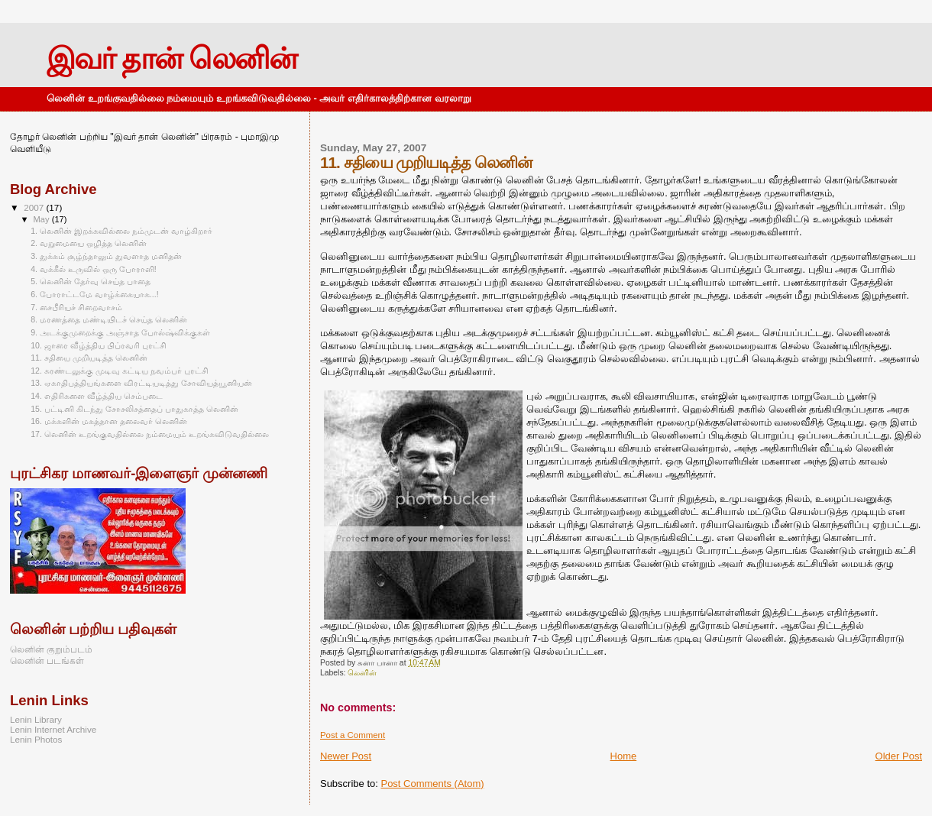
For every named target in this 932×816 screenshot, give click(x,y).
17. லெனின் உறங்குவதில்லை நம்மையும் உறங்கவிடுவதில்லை (149, 434)
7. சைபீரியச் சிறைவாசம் (76, 307)
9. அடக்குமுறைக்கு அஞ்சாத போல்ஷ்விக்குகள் (120, 332)
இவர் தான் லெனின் (171, 58)
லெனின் (362, 673)
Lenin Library (36, 719)
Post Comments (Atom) (432, 783)
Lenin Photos (36, 739)
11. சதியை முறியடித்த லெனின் (89, 357)
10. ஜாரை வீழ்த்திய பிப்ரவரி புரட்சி (98, 345)
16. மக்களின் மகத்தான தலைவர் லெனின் (108, 421)
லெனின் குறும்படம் (51, 649)
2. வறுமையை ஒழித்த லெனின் (89, 243)
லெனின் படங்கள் (47, 660)
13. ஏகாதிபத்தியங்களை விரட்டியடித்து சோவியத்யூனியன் (141, 382)
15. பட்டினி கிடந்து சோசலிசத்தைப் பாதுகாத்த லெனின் (134, 408)
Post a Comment (352, 735)
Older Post (898, 756)
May (43, 219)
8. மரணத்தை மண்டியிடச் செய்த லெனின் (109, 319)
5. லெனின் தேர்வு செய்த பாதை (90, 281)
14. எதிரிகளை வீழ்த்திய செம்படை (97, 395)
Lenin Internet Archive (53, 729)
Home (623, 756)
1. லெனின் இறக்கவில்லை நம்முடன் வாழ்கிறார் (121, 230)
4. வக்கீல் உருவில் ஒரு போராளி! (94, 269)
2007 (35, 207)
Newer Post (345, 756)
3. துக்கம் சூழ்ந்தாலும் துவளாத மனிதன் (106, 256)
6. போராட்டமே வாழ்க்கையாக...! (94, 294)
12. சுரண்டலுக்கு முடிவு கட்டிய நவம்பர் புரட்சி (119, 370)
